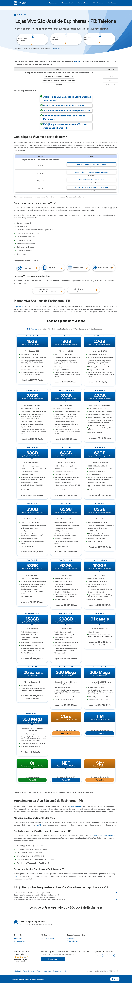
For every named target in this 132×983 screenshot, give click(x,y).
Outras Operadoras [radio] (95, 329)
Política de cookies (28, 971)
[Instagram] (108, 955)
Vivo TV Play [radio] (73, 329)
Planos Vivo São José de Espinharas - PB (63, 105)
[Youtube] (113, 955)
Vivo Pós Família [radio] (62, 329)
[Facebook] (99, 955)
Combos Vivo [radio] (83, 329)
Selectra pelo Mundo (20, 941)
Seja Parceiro (71, 938)
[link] (21, 956)
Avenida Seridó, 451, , (91, 180)
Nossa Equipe (18, 938)
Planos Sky (100, 780)
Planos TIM (100, 733)
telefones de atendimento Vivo (104, 835)
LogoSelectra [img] (15, 979)
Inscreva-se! (52, 959)
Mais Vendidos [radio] (32, 329)
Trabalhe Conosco (72, 941)
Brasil (115, 979)
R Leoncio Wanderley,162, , (91, 164)
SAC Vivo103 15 (86, 39)
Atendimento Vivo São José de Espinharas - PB (67, 110)
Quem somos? (18, 944)
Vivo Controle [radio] (42, 329)
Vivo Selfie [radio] (52, 329)
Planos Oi (32, 780)
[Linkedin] (103, 955)
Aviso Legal (17, 971)
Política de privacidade (44, 971)
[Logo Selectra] (20, 3)
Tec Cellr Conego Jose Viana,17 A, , (91, 187)
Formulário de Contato (47, 938)
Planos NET (66, 780)
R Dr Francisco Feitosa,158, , (91, 172)
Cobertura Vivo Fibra (52, 39)
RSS (65, 971)
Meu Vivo (39, 825)
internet (77, 61)
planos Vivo (20, 306)
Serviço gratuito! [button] (58, 48)
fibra (17, 876)
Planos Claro (66, 733)
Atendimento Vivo (75, 806)
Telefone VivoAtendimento (19, 40)
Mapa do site (57, 971)
